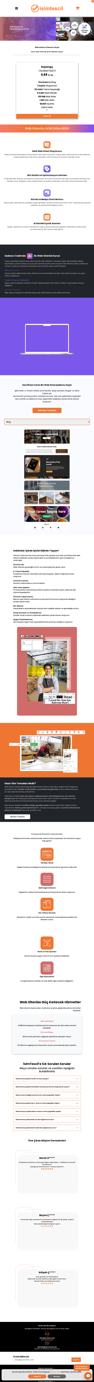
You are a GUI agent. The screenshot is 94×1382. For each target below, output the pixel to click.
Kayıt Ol (76, 1360)
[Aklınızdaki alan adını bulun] (42, 1360)
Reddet (57, 1376)
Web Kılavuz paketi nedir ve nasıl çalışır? (32, 1079)
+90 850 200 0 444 (47, 1338)
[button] (88, 1376)
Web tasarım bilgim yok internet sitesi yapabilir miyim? (38, 1095)
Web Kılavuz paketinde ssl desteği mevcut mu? (35, 1119)
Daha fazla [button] (47, 108)
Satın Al (47, 116)
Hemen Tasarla (47, 410)
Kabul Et (37, 1376)
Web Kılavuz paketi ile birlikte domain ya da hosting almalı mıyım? (43, 1087)
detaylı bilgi (55, 1372)
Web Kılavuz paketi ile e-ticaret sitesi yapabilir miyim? (38, 1103)
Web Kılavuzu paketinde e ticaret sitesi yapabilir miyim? (38, 1111)
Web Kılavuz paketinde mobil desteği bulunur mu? (36, 1128)
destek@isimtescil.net (47, 1347)
